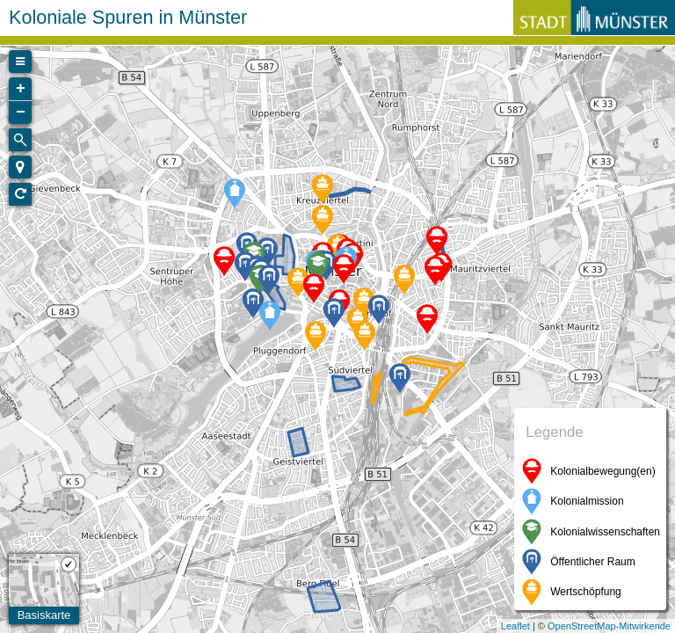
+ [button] (20, 88)
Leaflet (515, 626)
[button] (20, 167)
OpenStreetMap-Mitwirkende (609, 626)
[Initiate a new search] (20, 139)
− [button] (20, 112)
